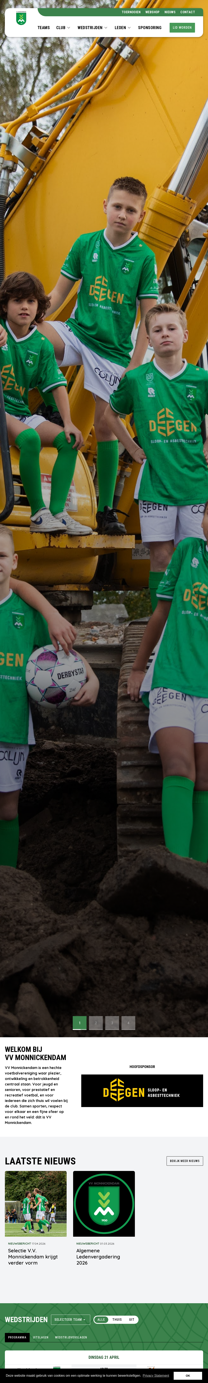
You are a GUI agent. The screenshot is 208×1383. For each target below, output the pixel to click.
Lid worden (182, 28)
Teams (44, 27)
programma (17, 1337)
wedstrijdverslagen (71, 1337)
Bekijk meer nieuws (185, 1161)
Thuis (117, 1320)
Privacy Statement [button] (156, 1375)
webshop (152, 12)
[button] (63, 28)
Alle (101, 1320)
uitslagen (41, 1337)
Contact (187, 12)
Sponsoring (149, 27)
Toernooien (131, 12)
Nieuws (170, 12)
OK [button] (188, 1375)
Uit (131, 1320)
